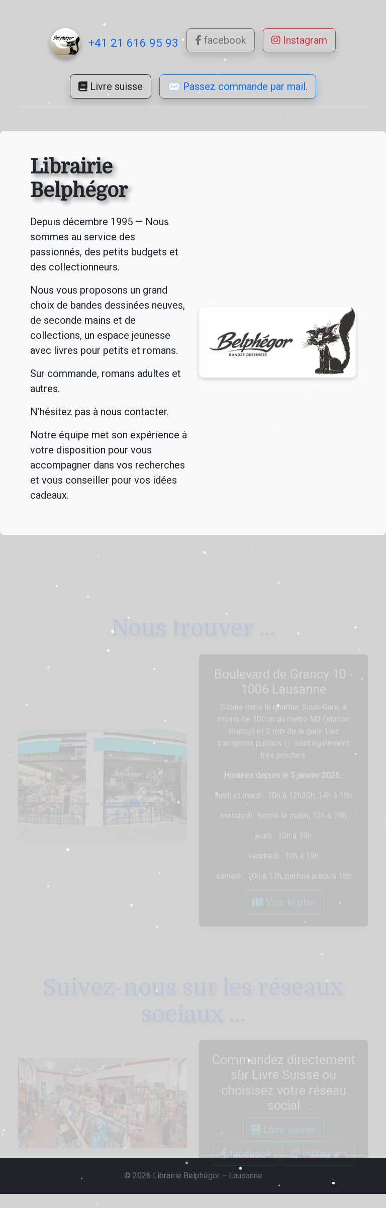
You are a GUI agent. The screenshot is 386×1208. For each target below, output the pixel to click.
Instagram (299, 40)
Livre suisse (111, 88)
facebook (220, 40)
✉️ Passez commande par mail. (237, 94)
